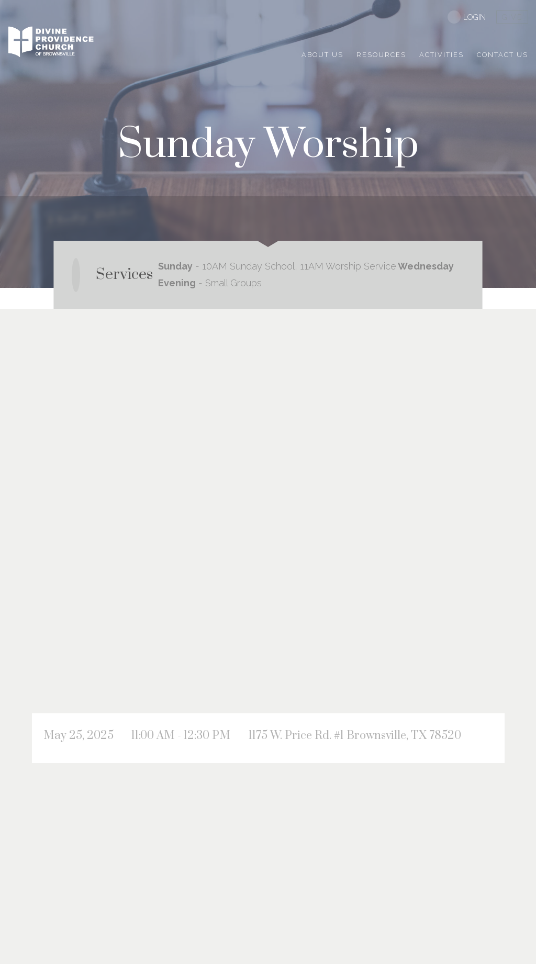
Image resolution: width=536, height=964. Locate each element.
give (512, 17)
